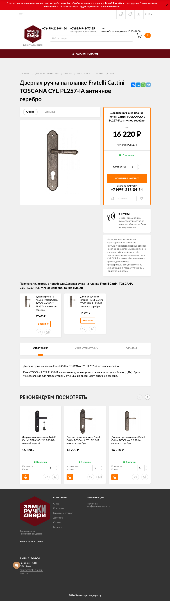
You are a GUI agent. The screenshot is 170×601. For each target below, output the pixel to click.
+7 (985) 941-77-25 (82, 28)
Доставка (58, 518)
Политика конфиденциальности (98, 505)
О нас (56, 504)
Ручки (68, 74)
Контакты (58, 508)
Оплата (57, 522)
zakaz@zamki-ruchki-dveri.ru (83, 32)
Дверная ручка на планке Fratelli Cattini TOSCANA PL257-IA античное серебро (91, 302)
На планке (83, 74)
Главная (25, 74)
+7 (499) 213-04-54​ (54, 28)
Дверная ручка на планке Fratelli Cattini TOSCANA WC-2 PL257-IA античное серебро (47, 303)
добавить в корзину (127, 178)
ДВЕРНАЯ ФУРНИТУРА (47, 74)
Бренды (57, 527)
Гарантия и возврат (63, 513)
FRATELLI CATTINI (105, 74)
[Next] (147, 397)
